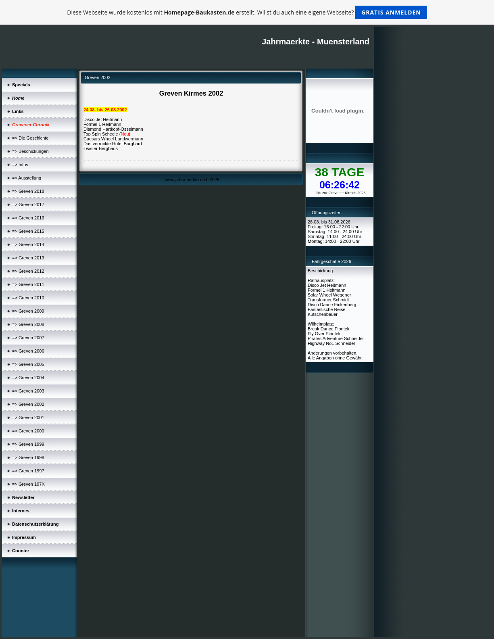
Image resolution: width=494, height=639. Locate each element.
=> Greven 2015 (28, 231)
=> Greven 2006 (28, 351)
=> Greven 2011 (28, 284)
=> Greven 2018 (28, 191)
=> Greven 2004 (28, 377)
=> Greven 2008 (28, 324)
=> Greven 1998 (28, 457)
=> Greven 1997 (28, 470)
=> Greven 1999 (28, 444)
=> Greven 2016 (28, 217)
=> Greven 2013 (28, 257)
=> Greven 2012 (28, 271)
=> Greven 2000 (28, 430)
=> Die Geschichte (30, 138)
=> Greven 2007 (28, 337)
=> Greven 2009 (28, 311)
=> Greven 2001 (28, 417)
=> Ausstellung (26, 177)
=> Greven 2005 (28, 364)
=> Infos (20, 164)
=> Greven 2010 (28, 297)
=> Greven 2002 (28, 404)
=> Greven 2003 (28, 390)
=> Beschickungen (30, 151)
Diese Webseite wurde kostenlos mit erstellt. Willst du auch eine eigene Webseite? (247, 12)
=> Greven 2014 (28, 244)
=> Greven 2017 (28, 204)
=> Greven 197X (28, 484)
